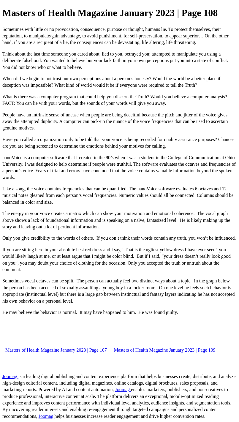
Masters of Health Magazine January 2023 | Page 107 (56, 350)
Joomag (10, 376)
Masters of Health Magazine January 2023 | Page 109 (165, 350)
